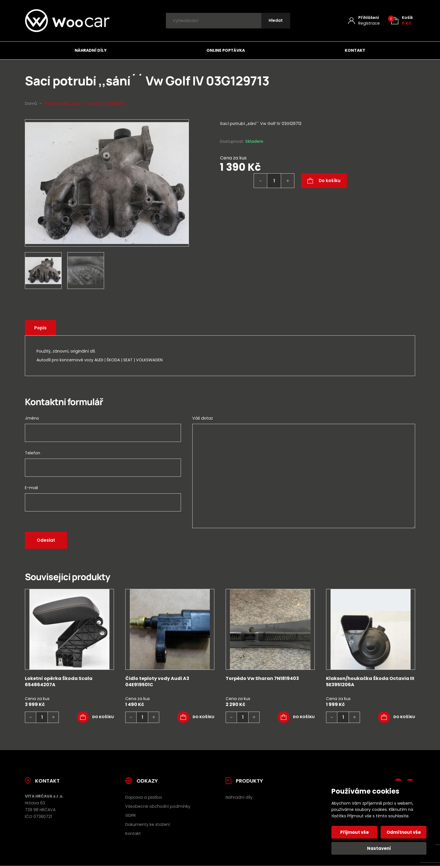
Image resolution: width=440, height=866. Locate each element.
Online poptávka (225, 50)
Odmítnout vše (404, 832)
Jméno (32, 418)
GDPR (130, 815)
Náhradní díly (91, 50)
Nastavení (379, 848)
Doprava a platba (143, 797)
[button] (95, 717)
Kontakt (355, 50)
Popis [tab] (40, 328)
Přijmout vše (354, 832)
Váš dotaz (202, 418)
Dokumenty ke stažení (147, 824)
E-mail (31, 488)
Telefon (32, 453)
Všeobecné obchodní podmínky (157, 806)
